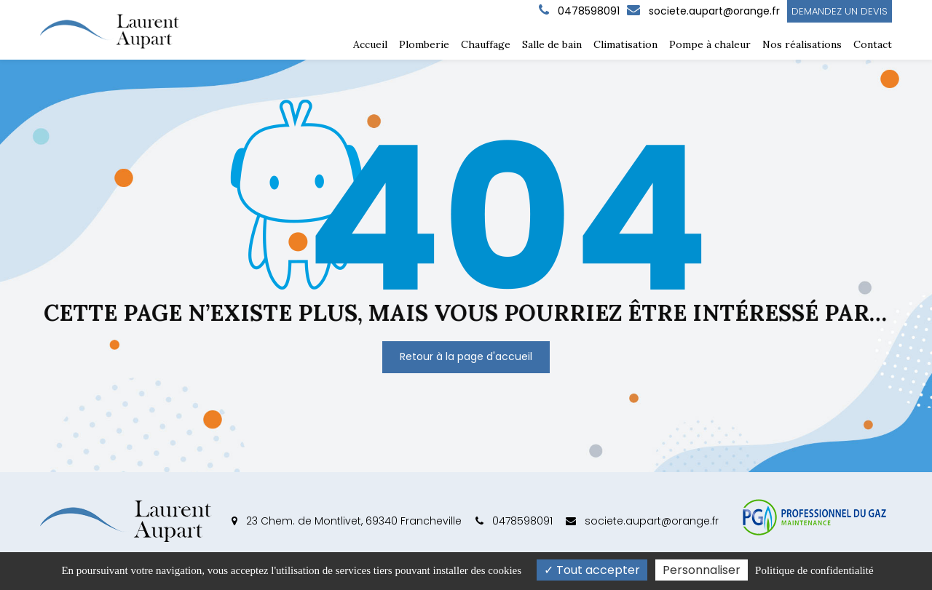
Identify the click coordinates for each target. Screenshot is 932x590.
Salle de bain (552, 44)
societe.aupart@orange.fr (703, 11)
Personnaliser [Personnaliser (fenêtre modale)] (702, 570)
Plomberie (424, 44)
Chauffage (485, 44)
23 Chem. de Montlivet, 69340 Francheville (347, 521)
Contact (872, 44)
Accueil (370, 44)
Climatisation (625, 44)
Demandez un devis (839, 11)
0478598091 (514, 521)
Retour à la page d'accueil (466, 356)
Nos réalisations (802, 44)
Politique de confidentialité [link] (814, 570)
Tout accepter (592, 570)
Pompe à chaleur (710, 44)
